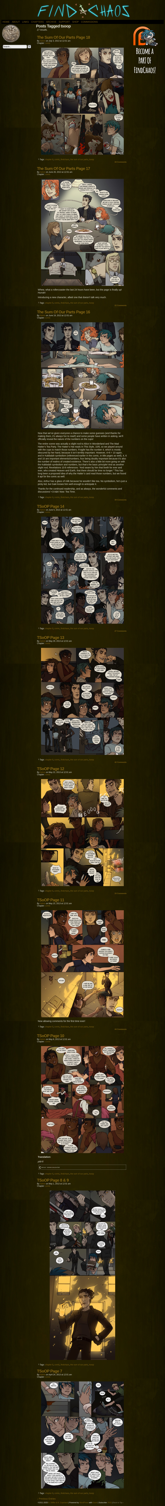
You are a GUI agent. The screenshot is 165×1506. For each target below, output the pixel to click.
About (16, 22)
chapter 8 (49, 159)
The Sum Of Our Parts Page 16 (63, 312)
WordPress (83, 1503)
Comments (120, 162)
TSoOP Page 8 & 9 (53, 1180)
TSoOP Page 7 (49, 1371)
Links (25, 22)
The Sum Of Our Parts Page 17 (63, 168)
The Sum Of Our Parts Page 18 (63, 37)
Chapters (37, 22)
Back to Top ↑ (118, 1503)
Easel (95, 1503)
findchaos (65, 159)
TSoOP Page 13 (50, 637)
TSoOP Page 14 (50, 506)
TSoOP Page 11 (50, 900)
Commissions (89, 22)
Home (6, 22)
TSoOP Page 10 (50, 1036)
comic (47, 43)
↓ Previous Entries (46, 1498)
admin (42, 41)
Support (64, 22)
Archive (51, 22)
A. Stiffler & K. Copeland (58, 1503)
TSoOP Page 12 (50, 768)
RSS (110, 1503)
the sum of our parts (79, 159)
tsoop (91, 159)
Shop (75, 22)
